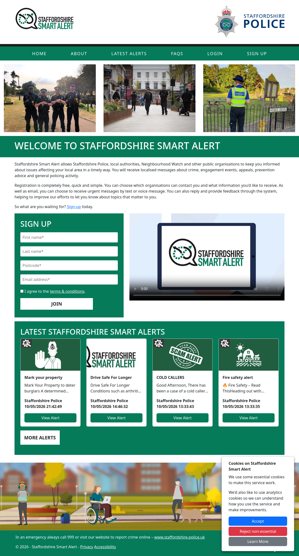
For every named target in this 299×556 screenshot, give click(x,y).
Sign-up (74, 206)
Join (56, 304)
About (79, 53)
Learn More (258, 541)
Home (39, 53)
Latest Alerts (129, 53)
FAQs (177, 53)
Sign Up (257, 53)
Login (215, 53)
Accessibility (105, 546)
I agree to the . (52, 291)
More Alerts (40, 437)
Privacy (86, 546)
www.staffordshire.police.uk (179, 537)
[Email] (69, 279)
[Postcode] (69, 265)
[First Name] (69, 237)
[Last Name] (69, 251)
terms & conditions (67, 291)
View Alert (50, 418)
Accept (258, 521)
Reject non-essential (258, 531)
